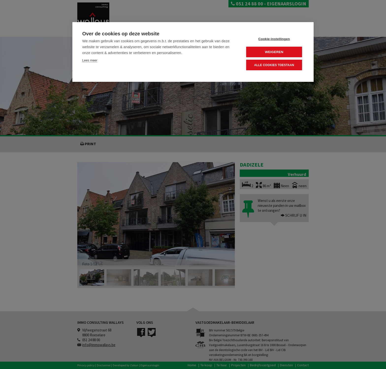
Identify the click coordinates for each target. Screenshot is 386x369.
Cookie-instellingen (274, 39)
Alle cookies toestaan (274, 65)
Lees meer (89, 60)
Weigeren (274, 52)
